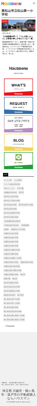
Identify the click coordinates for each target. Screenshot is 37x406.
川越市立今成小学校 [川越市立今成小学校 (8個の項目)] (11, 233)
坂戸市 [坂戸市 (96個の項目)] (21, 192)
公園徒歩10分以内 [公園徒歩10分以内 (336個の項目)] (10, 192)
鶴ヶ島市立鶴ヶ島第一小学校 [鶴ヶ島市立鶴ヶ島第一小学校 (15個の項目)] (14, 315)
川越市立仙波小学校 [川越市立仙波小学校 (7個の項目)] (11, 237)
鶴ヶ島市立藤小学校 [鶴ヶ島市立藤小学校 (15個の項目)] (11, 307)
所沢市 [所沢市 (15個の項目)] (22, 274)
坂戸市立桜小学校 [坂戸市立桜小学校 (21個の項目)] (10, 209)
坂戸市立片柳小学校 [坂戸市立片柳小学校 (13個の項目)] (11, 217)
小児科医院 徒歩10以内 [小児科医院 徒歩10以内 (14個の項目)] (12, 221)
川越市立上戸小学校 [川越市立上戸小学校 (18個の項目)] (18, 229)
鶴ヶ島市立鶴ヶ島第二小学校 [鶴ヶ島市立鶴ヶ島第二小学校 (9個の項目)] (14, 320)
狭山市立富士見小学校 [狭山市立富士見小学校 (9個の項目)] (12, 287)
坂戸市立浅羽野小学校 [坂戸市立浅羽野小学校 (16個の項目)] (12, 213)
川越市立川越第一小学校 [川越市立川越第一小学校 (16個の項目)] (12, 258)
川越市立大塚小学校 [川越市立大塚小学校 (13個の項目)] (11, 246)
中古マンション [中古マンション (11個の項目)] (9, 188)
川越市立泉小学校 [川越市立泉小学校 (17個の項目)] (26, 262)
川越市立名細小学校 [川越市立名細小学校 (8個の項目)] (11, 242)
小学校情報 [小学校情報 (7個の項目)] (25, 225)
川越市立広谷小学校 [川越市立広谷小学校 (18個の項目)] (11, 262)
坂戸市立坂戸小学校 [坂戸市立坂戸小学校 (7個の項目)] (26, 205)
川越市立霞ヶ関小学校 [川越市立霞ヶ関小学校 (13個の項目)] (12, 266)
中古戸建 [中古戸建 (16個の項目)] (20, 188)
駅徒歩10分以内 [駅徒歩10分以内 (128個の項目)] (9, 295)
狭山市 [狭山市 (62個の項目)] (14, 278)
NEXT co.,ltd (15, 402)
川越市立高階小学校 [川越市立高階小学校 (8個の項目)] (11, 274)
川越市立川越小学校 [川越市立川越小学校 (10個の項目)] (11, 254)
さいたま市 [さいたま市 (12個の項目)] (8, 180)
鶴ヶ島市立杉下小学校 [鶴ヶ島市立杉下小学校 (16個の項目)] (12, 299)
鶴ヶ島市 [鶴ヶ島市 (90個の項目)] (20, 295)
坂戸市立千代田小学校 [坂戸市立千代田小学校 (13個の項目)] (12, 200)
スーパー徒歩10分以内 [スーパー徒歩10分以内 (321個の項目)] (12, 184)
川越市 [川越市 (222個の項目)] (6, 229)
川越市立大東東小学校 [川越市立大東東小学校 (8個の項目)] (12, 250)
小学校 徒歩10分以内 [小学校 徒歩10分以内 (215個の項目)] (11, 225)
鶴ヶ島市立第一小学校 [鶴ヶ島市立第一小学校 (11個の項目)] (12, 303)
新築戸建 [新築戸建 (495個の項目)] (7, 278)
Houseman (10, 326)
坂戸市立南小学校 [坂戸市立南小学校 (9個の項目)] (10, 205)
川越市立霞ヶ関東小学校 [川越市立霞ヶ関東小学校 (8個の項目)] (12, 270)
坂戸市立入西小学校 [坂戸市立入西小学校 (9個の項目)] (11, 196)
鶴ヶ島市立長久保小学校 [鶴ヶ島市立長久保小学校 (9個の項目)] (12, 311)
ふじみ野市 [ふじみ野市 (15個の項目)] (18, 180)
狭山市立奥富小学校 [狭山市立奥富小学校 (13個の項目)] (11, 283)
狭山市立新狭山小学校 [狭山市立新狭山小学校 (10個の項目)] (12, 291)
